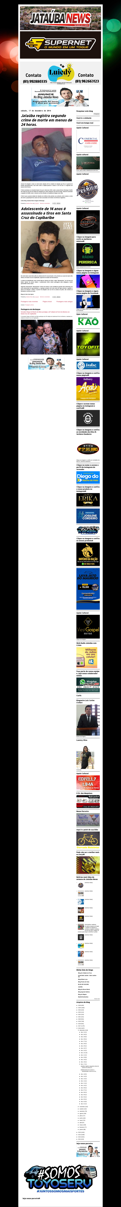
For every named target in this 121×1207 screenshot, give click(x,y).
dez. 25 (83, 1046)
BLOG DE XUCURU (83, 984)
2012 (79, 1139)
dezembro (82, 1030)
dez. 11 (83, 1083)
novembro (82, 1106)
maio (81, 1120)
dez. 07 (83, 1090)
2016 (79, 1028)
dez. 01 (83, 1103)
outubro (82, 1109)
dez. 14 (83, 1076)
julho (81, 1115)
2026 (79, 1005)
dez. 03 (83, 1099)
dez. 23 (83, 1050)
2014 (79, 1134)
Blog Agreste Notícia (84, 992)
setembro (82, 1111)
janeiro (81, 1129)
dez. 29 (83, 1036)
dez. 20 (83, 1057)
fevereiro (82, 1127)
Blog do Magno (82, 994)
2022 (79, 1014)
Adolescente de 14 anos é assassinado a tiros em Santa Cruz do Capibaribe (46, 213)
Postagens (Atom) (29, 305)
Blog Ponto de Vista (83, 982)
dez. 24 (83, 1048)
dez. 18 (83, 1062)
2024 (79, 1010)
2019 (79, 1021)
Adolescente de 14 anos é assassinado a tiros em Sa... (89, 1070)
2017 (79, 1026)
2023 (79, 1012)
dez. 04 (83, 1097)
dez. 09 (83, 1087)
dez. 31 (83, 1032)
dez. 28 (83, 1039)
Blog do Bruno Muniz (84, 989)
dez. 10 (83, 1085)
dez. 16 (83, 1074)
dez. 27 (83, 1041)
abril (81, 1122)
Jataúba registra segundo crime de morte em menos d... (90, 1066)
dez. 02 (83, 1101)
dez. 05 (83, 1094)
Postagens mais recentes (29, 301)
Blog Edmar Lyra (82, 979)
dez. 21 (83, 1055)
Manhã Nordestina (83, 997)
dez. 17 (83, 1064)
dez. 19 (83, 1059)
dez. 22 (83, 1052)
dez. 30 (83, 1034)
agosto (81, 1113)
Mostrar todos (97, 998)
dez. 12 (83, 1081)
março (81, 1125)
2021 (79, 1016)
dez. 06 (83, 1092)
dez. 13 (83, 1078)
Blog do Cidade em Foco (85, 973)
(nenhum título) (89, 882)
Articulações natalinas (90, 924)
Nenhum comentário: (45, 203)
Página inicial (47, 301)
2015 (79, 1132)
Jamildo (80, 987)
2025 (79, 1007)
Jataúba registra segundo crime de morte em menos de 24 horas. (46, 120)
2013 (79, 1137)
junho (81, 1118)
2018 (79, 1023)
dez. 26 (83, 1043)
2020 (79, 1019)
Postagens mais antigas (64, 301)
